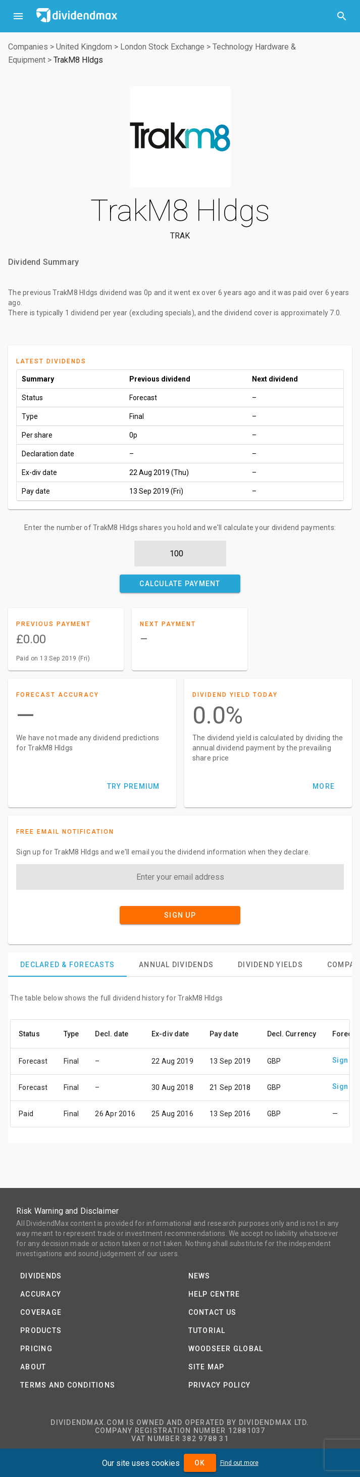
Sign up (345, 1060)
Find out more (239, 1462)
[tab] (67, 964)
